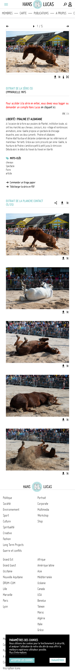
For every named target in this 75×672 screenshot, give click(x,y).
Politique (7, 498)
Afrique (41, 559)
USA (40, 595)
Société (7, 504)
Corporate (43, 504)
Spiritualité (8, 527)
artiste (9, 173)
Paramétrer (57, 660)
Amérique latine (46, 565)
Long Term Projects (13, 545)
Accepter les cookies (22, 660)
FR (63, 113)
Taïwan (41, 606)
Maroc (41, 612)
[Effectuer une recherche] (65, 4)
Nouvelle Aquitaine (13, 577)
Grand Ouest (9, 565)
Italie (40, 624)
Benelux (42, 600)
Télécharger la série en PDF (22, 186)
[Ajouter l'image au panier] (59, 77)
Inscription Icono (11, 668)
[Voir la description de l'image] (63, 77)
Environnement (11, 509)
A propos (61, 13)
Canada (41, 589)
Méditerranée (45, 577)
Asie (40, 571)
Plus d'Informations (18, 652)
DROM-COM (9, 583)
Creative (7, 533)
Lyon (5, 606)
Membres (7, 13)
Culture (7, 521)
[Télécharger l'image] (55, 77)
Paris (5, 600)
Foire (8, 169)
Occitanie (7, 571)
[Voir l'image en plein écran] (67, 77)
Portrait (42, 498)
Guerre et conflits (12, 551)
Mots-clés (15, 158)
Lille (5, 589)
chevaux (9, 162)
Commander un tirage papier (22, 182)
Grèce (41, 630)
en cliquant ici (48, 107)
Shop (40, 521)
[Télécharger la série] (62, 202)
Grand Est (8, 559)
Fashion (7, 539)
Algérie (41, 618)
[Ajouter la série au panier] (67, 202)
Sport (6, 515)
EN (68, 113)
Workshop (43, 515)
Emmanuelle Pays (16, 92)
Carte (23, 13)
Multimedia (43, 509)
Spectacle (10, 166)
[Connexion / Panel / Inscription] (70, 4)
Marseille (7, 595)
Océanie (42, 583)
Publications (41, 13)
